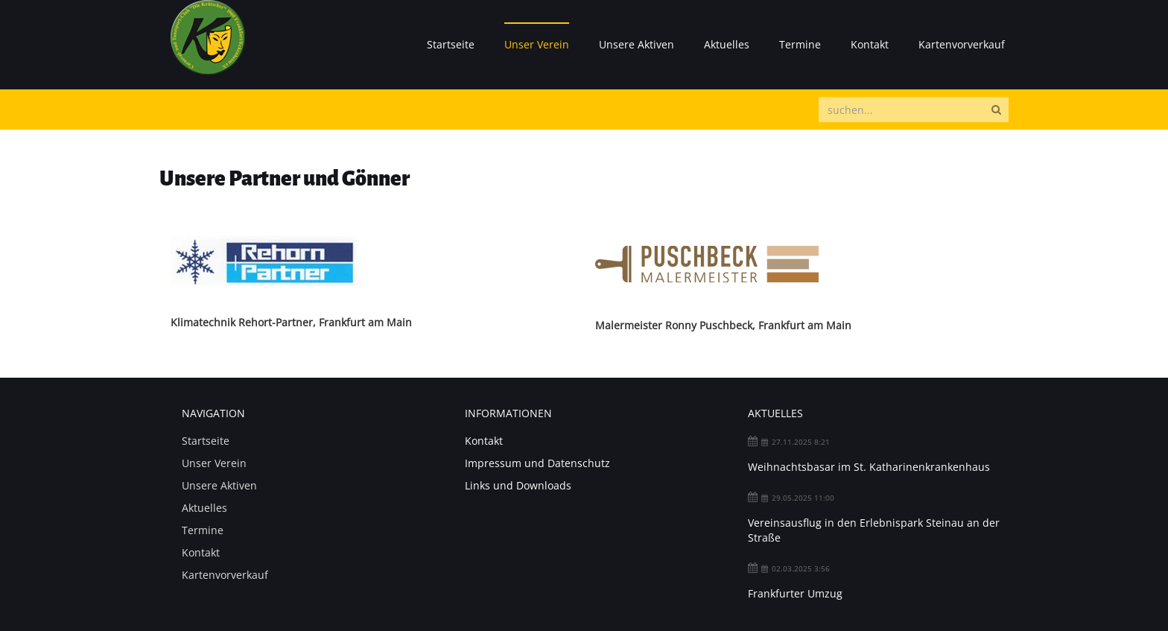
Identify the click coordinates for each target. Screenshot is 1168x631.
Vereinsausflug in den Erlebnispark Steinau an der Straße (874, 530)
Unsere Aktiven (636, 44)
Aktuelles (726, 44)
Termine (800, 44)
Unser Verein (536, 44)
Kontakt (870, 44)
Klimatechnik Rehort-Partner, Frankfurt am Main (291, 322)
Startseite (451, 44)
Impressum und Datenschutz (537, 463)
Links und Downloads (518, 485)
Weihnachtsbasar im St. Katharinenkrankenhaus (869, 467)
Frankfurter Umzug (795, 593)
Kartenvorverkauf (961, 44)
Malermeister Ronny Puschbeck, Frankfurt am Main (723, 325)
